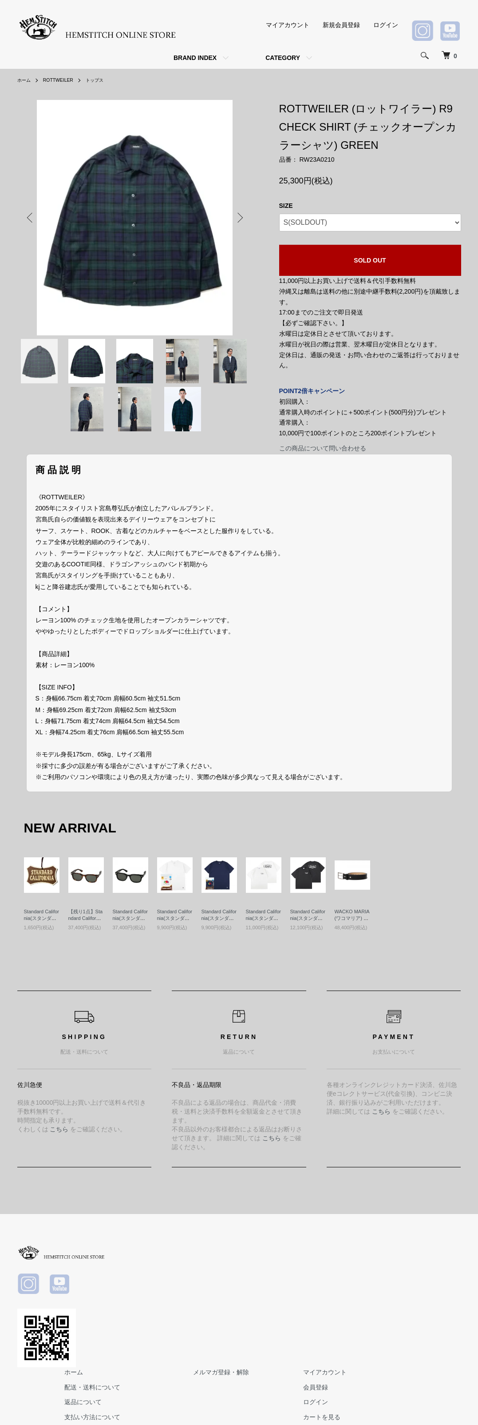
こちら (59, 1129)
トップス (104, 80)
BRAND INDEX (195, 57)
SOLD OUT (370, 260)
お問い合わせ (436, 1310)
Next (239, 217)
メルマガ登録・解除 (350, 1250)
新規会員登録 (341, 24)
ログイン (385, 24)
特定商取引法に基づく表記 (244, 1310)
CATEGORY (282, 57)
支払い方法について (235, 1294)
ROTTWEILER (63, 80)
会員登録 (430, 1265)
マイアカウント (287, 24)
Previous (30, 217)
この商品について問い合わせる (322, 448)
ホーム (25, 80)
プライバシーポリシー (238, 1325)
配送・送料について (235, 1265)
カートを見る (436, 1294)
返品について (226, 1280)
